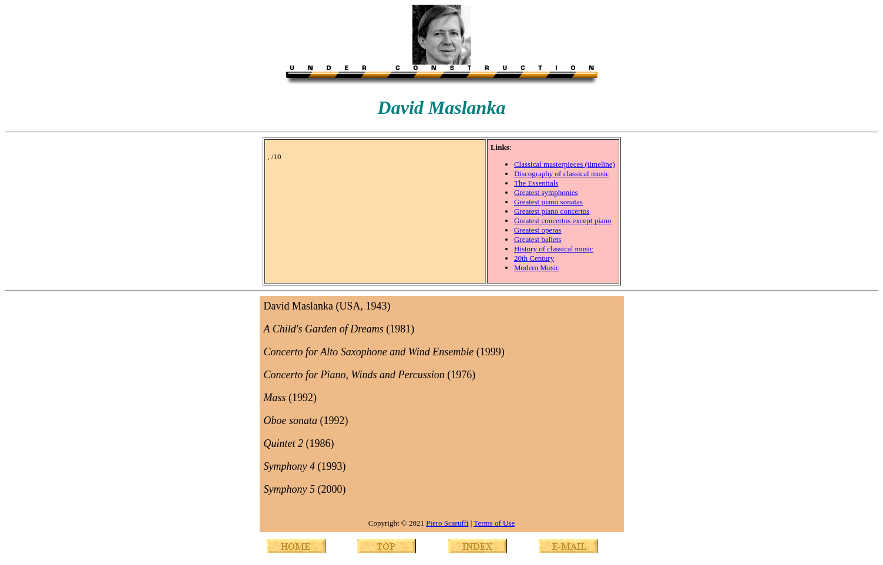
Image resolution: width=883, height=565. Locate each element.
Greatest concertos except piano (563, 220)
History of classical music (553, 248)
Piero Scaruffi (447, 523)
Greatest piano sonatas (548, 201)
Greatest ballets (538, 239)
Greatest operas (538, 230)
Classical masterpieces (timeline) (564, 164)
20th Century (534, 258)
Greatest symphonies (546, 192)
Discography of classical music (561, 173)
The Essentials (536, 183)
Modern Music (536, 267)
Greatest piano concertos (552, 211)
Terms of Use (494, 523)
